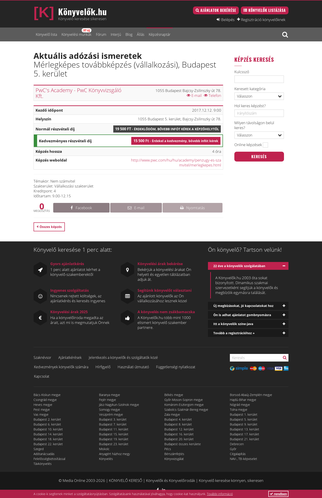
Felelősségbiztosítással (49, 459)
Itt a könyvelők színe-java (233, 324)
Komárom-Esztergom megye (184, 404)
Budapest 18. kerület (48, 439)
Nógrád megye (240, 404)
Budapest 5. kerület (243, 419)
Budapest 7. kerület (113, 424)
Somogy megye (109, 409)
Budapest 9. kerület (243, 424)
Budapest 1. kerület (243, 414)
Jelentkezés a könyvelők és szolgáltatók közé (123, 357)
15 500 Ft (175, 140)
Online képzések (248, 144)
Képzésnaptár (159, 34)
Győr (233, 449)
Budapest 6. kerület (47, 424)
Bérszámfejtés (174, 454)
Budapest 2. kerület (47, 419)
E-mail (194, 95)
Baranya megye (109, 395)
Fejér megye (107, 400)
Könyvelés (106, 459)
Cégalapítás (238, 454)
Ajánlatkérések (70, 357)
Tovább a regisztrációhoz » (234, 333)
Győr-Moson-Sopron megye (183, 400)
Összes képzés (51, 227)
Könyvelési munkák (76, 32)
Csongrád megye (45, 400)
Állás (140, 34)
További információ (220, 494)
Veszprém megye (111, 414)
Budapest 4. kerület (178, 419)
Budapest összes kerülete (182, 444)
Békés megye (173, 395)
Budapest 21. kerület (244, 439)
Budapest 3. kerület (113, 419)
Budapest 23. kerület (113, 444)
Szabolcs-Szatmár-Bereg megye (186, 409)
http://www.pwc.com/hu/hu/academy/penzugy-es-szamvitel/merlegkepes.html (176, 162)
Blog (128, 34)
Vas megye (41, 414)
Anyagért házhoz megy (114, 454)
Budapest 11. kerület (113, 429)
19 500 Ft (167, 128)
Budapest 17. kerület (244, 434)
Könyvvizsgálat (174, 459)
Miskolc (104, 449)
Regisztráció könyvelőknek (263, 19)
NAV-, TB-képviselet (243, 459)
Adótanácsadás (44, 454)
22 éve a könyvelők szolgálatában (239, 266)
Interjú (116, 34)
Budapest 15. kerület (113, 434)
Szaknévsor (42, 357)
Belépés (228, 19)
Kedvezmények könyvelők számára (61, 366)
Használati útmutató (133, 366)
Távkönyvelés (43, 464)
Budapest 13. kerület (244, 429)
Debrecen (237, 444)
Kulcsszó (241, 71)
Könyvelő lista (46, 34)
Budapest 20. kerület (179, 439)
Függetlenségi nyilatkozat (175, 366)
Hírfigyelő (102, 366)
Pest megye (42, 409)
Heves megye (43, 404)
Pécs (167, 449)
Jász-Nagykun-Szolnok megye (119, 404)
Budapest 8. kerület (178, 424)
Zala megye (172, 414)
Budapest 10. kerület (48, 429)
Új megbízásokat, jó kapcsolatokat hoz (243, 306)
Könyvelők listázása (267, 10)
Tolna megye (238, 409)
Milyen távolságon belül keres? (254, 125)
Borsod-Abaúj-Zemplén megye (251, 395)
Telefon (212, 95)
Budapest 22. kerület (48, 444)
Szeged (39, 449)
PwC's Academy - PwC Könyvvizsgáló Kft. (78, 93)
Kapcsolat (41, 376)
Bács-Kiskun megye (47, 395)
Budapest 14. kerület (48, 434)
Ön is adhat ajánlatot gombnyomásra (242, 315)
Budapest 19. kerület (113, 439)
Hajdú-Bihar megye (243, 400)
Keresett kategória (249, 88)
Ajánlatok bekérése (218, 10)
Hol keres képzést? (250, 105)
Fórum (101, 34)
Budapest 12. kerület (179, 429)
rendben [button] (278, 494)
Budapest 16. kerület (179, 434)
